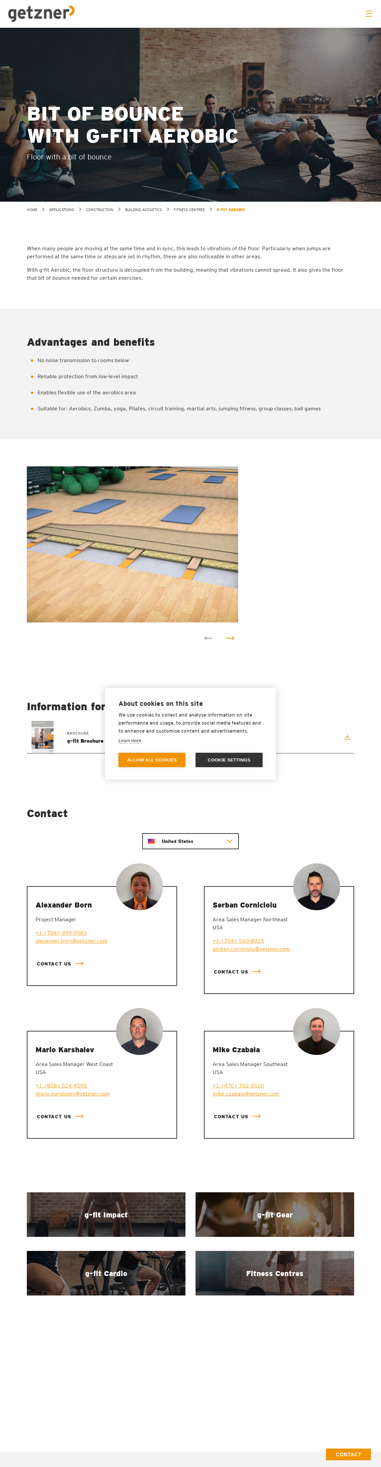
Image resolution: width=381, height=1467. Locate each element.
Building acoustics (143, 209)
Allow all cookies (152, 759)
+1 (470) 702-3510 (238, 1085)
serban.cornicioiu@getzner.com (251, 949)
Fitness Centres (189, 209)
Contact (348, 1454)
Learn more (129, 740)
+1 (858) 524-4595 (61, 1085)
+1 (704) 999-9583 (61, 933)
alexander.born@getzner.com (71, 941)
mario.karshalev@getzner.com (73, 1093)
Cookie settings (229, 759)
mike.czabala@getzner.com (246, 1093)
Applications (61, 209)
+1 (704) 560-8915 (238, 941)
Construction (99, 209)
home (32, 209)
